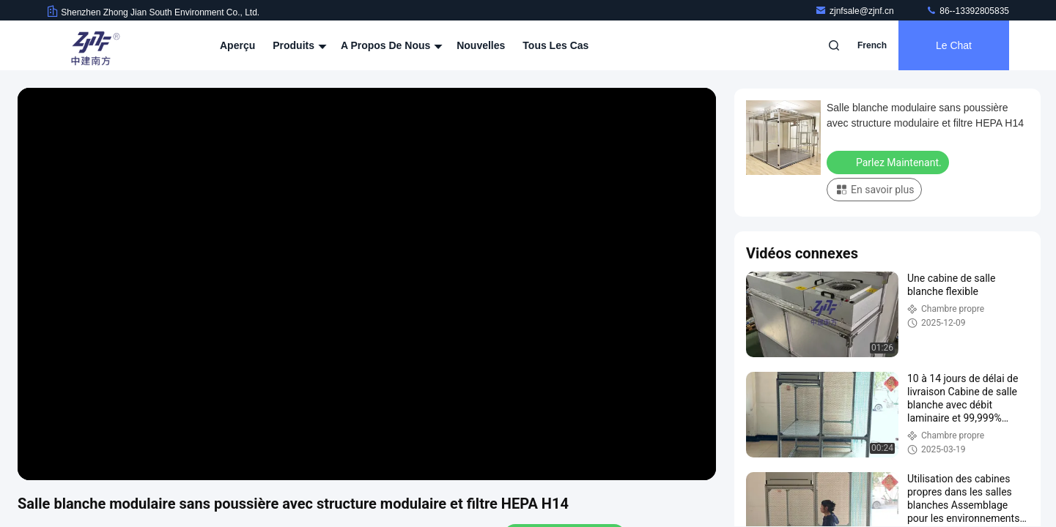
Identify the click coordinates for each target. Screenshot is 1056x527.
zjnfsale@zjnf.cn (855, 11)
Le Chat (954, 45)
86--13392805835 (967, 11)
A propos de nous (390, 45)
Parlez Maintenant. (889, 161)
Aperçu (237, 45)
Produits (298, 45)
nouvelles (481, 45)
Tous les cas (555, 45)
